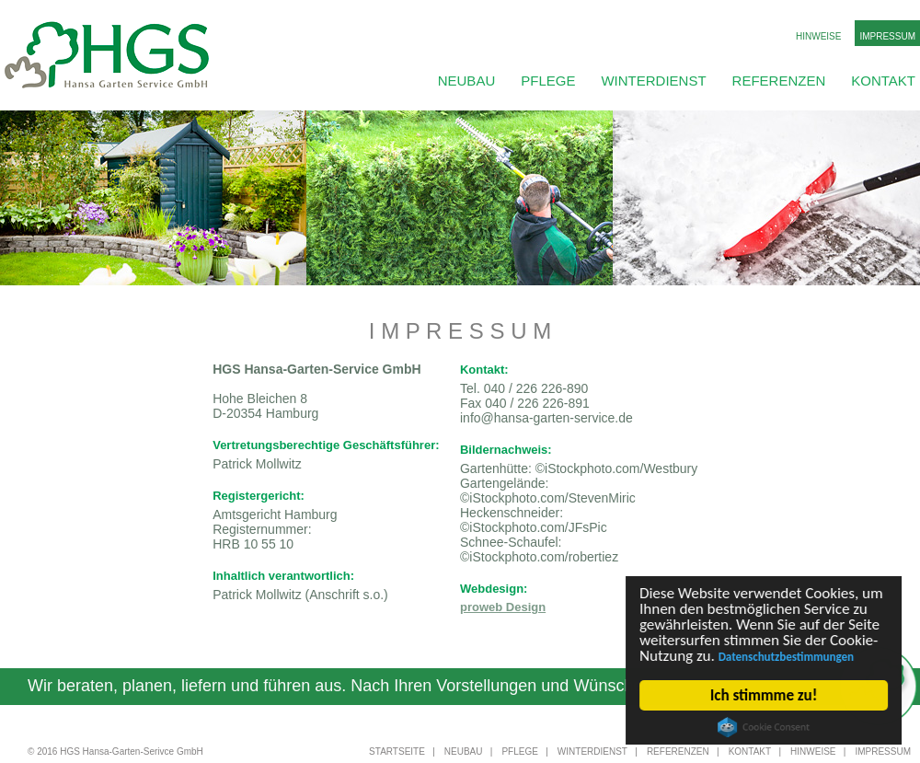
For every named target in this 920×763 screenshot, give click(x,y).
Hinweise (818, 36)
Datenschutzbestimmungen (786, 657)
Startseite (397, 751)
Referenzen (779, 80)
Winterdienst (653, 80)
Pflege (548, 80)
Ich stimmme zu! (763, 695)
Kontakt (883, 80)
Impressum (887, 36)
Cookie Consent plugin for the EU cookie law (764, 727)
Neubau (467, 80)
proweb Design (503, 607)
